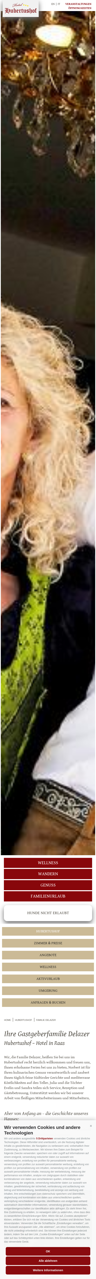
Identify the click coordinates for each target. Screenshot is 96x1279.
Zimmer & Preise (48, 943)
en (53, 4)
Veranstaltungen (78, 4)
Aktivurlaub (48, 979)
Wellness (48, 862)
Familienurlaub (48, 896)
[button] (91, 1126)
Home (7, 1020)
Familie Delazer (46, 1020)
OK (48, 1251)
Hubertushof (21, 8)
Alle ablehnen (48, 1260)
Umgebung (48, 990)
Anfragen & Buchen (48, 1002)
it (59, 4)
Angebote (48, 955)
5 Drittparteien (44, 1138)
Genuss (48, 885)
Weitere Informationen (48, 1270)
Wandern (48, 873)
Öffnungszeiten (79, 8)
